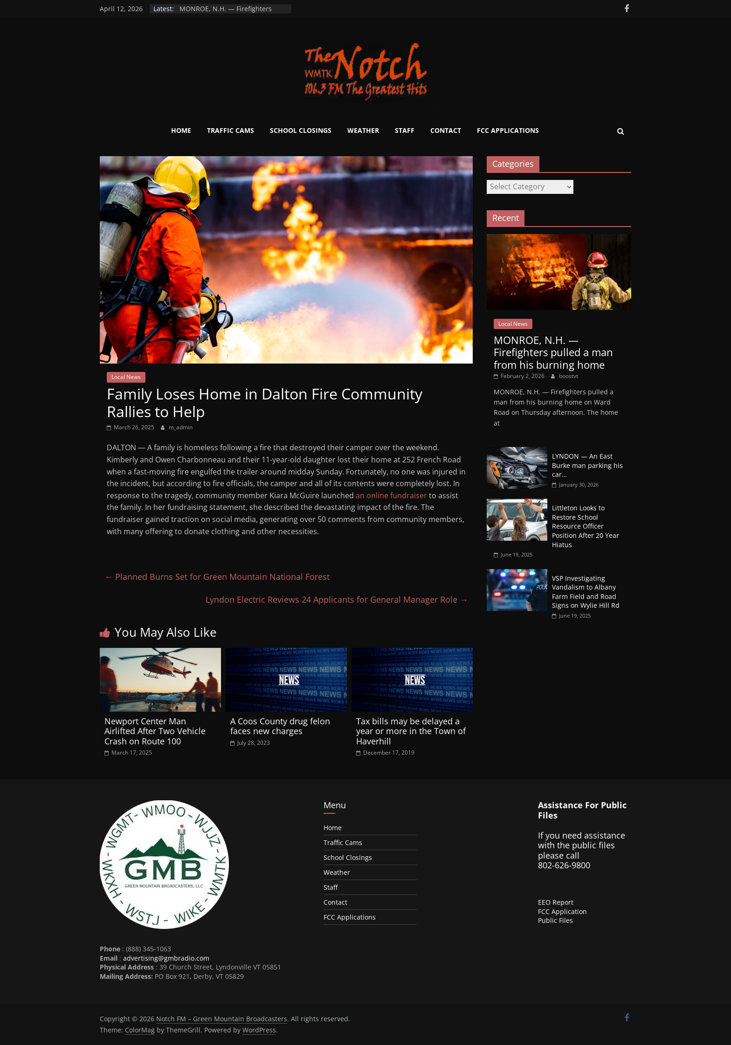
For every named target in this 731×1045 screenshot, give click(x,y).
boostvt (568, 376)
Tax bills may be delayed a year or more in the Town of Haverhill (411, 731)
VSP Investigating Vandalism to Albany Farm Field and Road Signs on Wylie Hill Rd (586, 592)
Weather (363, 130)
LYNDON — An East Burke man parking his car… (587, 465)
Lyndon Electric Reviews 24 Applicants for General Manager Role (337, 599)
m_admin (181, 427)
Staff (404, 130)
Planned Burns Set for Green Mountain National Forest (217, 576)
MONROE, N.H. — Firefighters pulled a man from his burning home (553, 352)
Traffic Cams (230, 130)
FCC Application (562, 911)
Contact (445, 130)
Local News (126, 377)
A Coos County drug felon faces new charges (280, 726)
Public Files (555, 920)
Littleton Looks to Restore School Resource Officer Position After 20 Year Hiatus (585, 526)
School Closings (300, 130)
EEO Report (555, 902)
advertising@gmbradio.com (166, 958)
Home (181, 130)
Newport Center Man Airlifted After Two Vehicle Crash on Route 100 (155, 731)
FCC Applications (508, 130)
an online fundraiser (391, 495)
